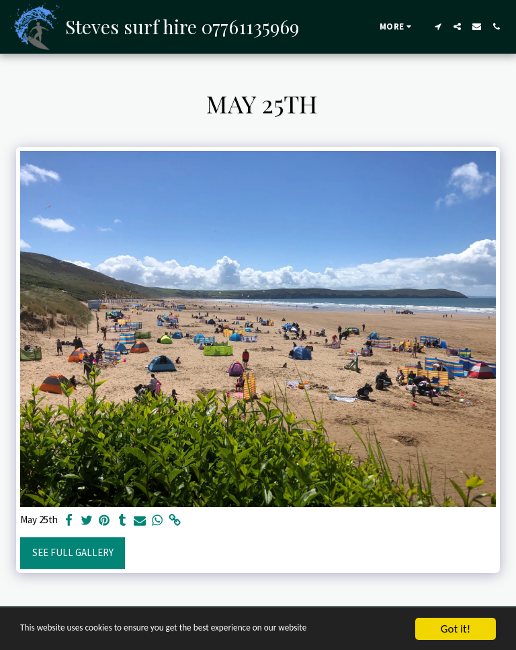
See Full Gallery (73, 552)
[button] (438, 26)
